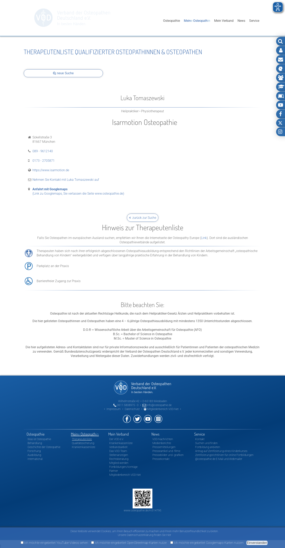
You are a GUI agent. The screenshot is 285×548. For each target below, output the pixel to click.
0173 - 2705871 (43, 161)
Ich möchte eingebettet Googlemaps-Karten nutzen (207, 543)
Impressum (113, 409)
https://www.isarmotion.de (50, 170)
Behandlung (35, 443)
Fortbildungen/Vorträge (123, 466)
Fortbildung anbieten (207, 447)
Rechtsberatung (118, 458)
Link (204, 238)
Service (254, 21)
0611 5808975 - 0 (126, 405)
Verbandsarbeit (118, 447)
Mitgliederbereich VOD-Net (161, 409)
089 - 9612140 (42, 151)
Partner (113, 470)
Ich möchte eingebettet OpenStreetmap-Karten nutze (129, 543)
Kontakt (199, 439)
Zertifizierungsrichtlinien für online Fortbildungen (224, 455)
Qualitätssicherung (83, 443)
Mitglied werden (118, 462)
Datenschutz (132, 409)
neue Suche (63, 73)
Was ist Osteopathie (39, 439)
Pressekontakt (160, 458)
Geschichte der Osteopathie (44, 447)
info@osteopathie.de (157, 405)
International (35, 458)
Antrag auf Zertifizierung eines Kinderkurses (221, 451)
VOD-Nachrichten (162, 439)
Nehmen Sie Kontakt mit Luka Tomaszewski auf (65, 180)
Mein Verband (224, 21)
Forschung (34, 451)
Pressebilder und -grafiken (168, 455)
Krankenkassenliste (83, 447)
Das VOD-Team (118, 451)
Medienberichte (161, 443)
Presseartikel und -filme (166, 451)
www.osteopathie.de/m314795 (142, 510)
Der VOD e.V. (116, 439)
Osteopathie (171, 21)
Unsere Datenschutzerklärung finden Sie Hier (144, 535)
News (241, 21)
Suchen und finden (206, 443)
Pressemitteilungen (164, 447)
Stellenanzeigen (118, 455)
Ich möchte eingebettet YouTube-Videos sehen (54, 543)
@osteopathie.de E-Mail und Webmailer (218, 458)
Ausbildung (34, 455)
